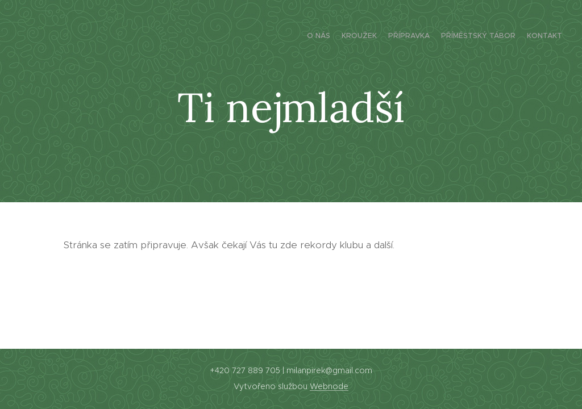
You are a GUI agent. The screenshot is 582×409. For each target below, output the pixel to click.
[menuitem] (518, 37)
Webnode (329, 386)
